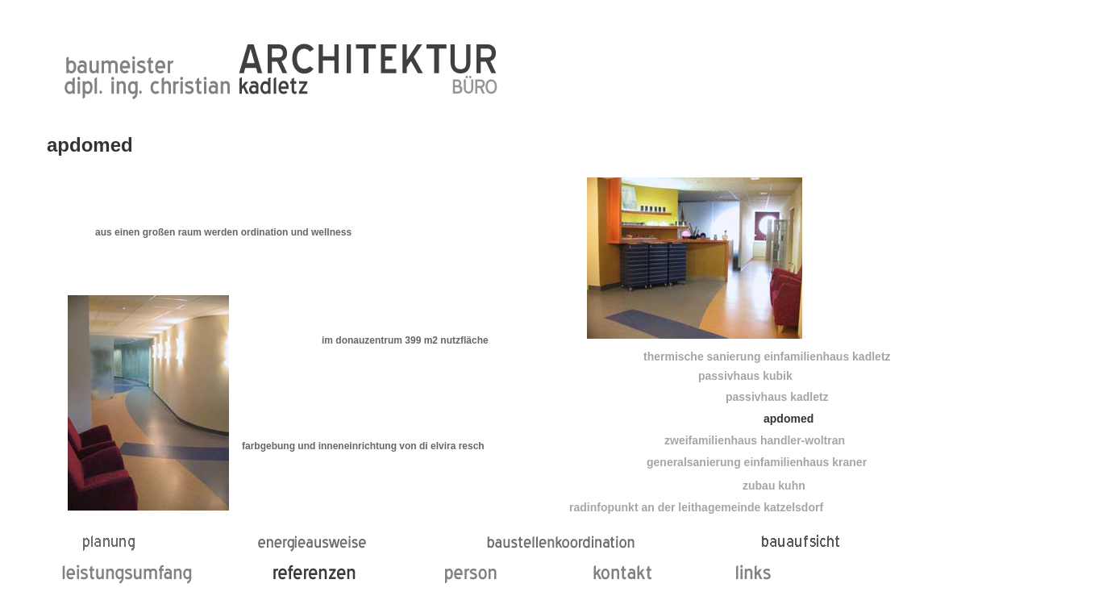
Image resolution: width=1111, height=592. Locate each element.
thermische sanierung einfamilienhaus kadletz (767, 356)
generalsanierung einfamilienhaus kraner (757, 462)
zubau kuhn (774, 485)
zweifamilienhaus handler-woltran (754, 440)
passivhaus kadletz (777, 396)
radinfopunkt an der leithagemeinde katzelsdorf (696, 507)
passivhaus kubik (745, 375)
